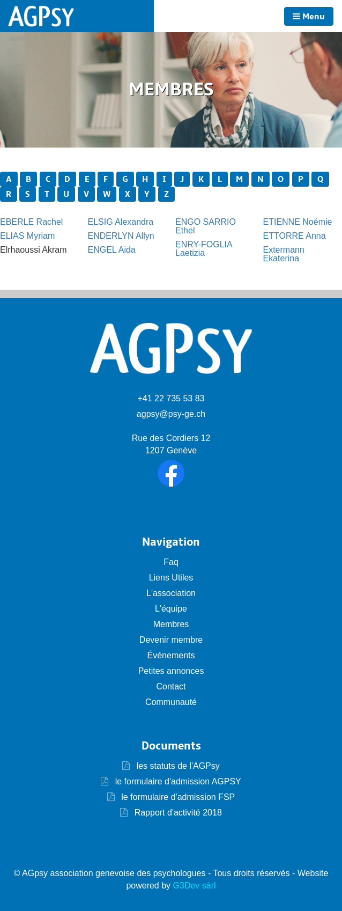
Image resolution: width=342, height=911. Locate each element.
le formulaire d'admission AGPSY (177, 781)
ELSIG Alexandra (121, 221)
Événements (171, 655)
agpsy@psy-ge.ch (171, 413)
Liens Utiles (171, 577)
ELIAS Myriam (27, 235)
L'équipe (171, 608)
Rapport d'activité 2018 (177, 812)
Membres (171, 624)
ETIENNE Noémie (297, 221)
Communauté (171, 702)
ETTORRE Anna (294, 235)
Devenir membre (171, 639)
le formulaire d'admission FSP (177, 797)
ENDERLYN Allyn (121, 235)
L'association (171, 593)
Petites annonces (171, 670)
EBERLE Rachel (31, 221)
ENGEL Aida (112, 249)
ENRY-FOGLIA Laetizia (203, 249)
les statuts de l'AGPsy (171, 765)
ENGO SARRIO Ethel (205, 226)
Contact (170, 686)
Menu (309, 16)
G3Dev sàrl (194, 885)
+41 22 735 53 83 (170, 398)
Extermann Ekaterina (283, 254)
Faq (171, 562)
